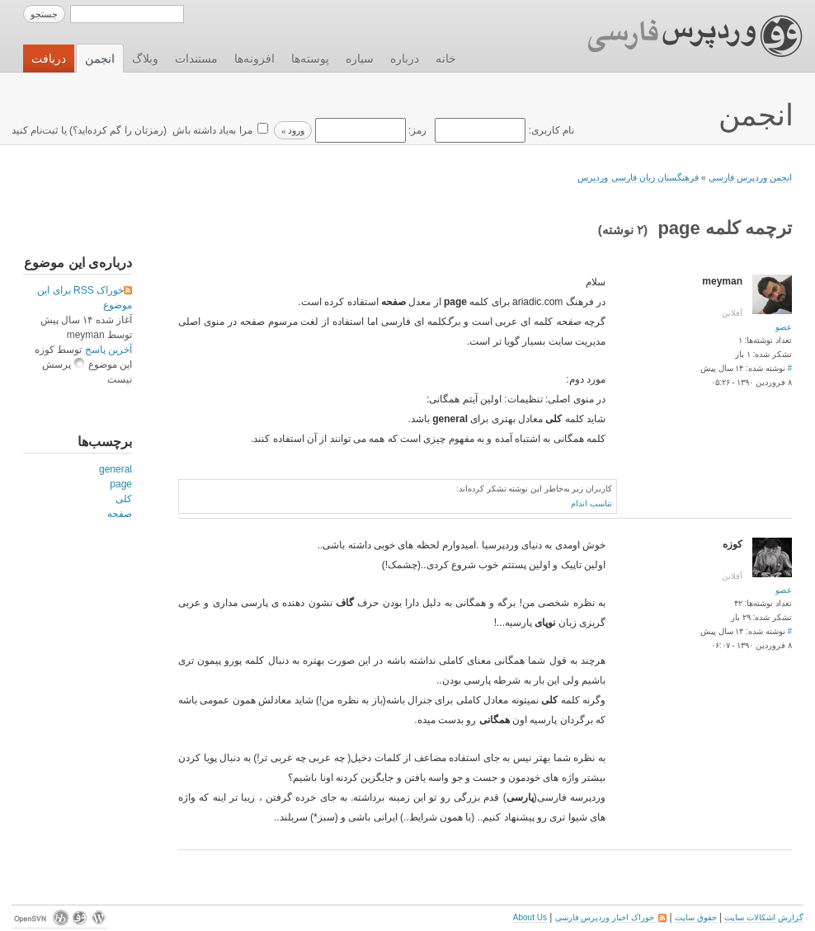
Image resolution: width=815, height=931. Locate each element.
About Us (530, 917)
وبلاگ (145, 58)
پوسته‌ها (310, 58)
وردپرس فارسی (679, 36)
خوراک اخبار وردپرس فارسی (611, 917)
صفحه (119, 514)
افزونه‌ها (254, 58)
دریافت (48, 58)
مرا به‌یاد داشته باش (210, 130)
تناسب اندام (591, 503)
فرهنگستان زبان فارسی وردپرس (637, 177)
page (121, 484)
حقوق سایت (696, 917)
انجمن (100, 58)
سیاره (360, 58)
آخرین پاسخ (108, 349)
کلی (123, 499)
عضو (783, 326)
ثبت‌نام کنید (35, 130)
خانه (446, 58)
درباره (404, 58)
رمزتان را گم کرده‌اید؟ (118, 130)
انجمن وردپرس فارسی (750, 177)
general (115, 469)
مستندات (196, 58)
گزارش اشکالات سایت (763, 917)
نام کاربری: (503, 130)
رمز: (369, 130)
